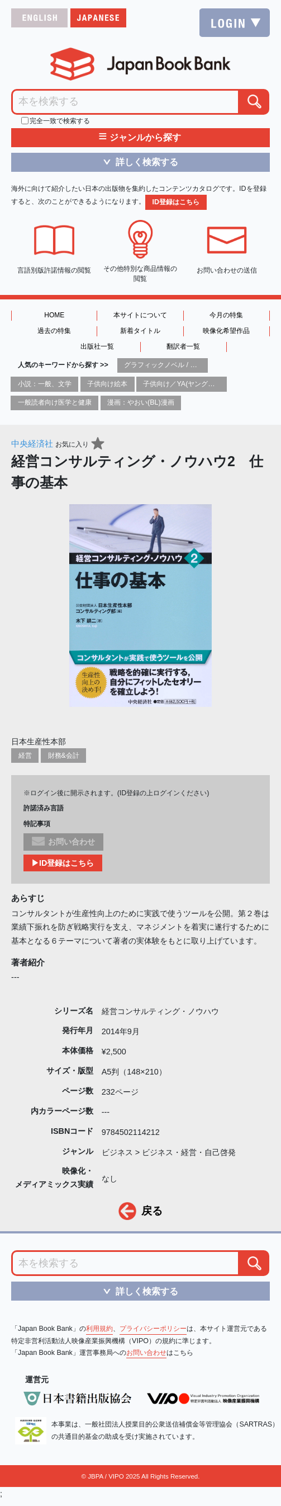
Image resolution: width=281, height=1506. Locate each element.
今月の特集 (226, 315)
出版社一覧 (97, 346)
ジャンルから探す (140, 137)
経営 (25, 755)
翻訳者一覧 (183, 346)
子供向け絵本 (107, 384)
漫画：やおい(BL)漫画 (140, 402)
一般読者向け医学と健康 (55, 402)
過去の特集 (54, 331)
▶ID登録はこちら (62, 862)
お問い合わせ (146, 1353)
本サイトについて (140, 315)
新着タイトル (140, 331)
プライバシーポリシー (153, 1329)
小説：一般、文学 (45, 384)
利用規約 (99, 1329)
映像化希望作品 (226, 331)
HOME (54, 315)
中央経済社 (32, 443)
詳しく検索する (137, 162)
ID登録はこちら (176, 202)
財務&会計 (63, 755)
